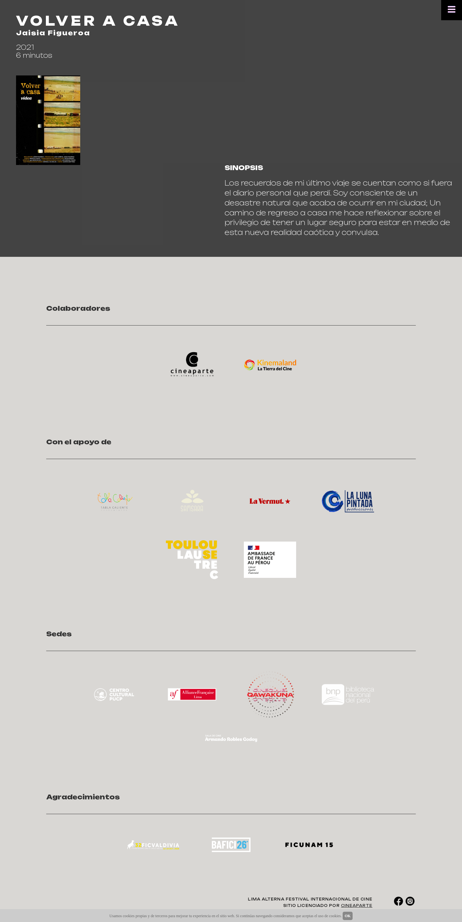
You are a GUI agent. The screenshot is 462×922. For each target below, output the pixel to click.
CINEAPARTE (356, 905)
